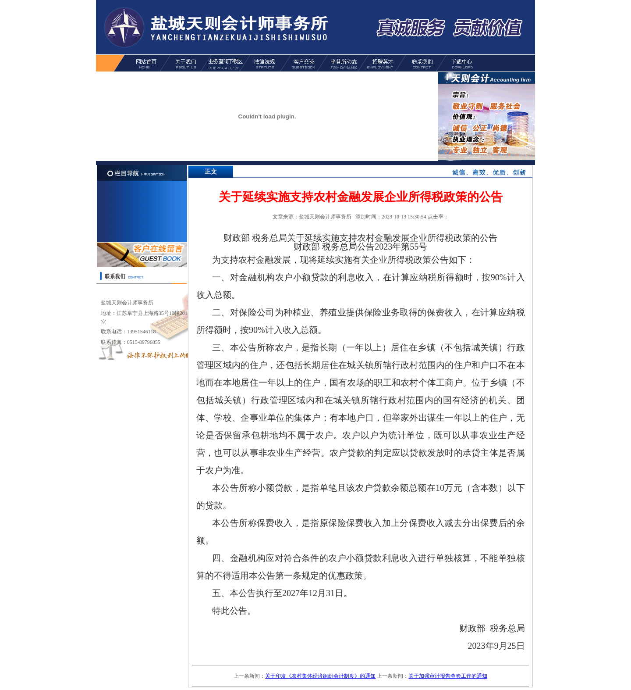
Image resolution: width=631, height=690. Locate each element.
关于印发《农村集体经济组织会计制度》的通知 (320, 676)
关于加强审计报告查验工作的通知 (447, 676)
